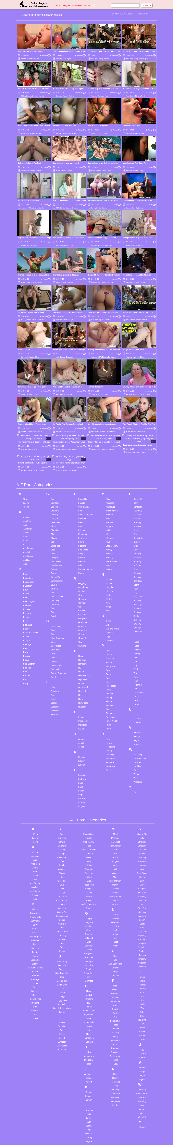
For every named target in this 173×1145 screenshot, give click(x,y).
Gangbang (83, 522)
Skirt (136, 480)
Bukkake (141, 208)
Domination (112, 357)
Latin (80, 721)
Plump (109, 636)
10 (124, 14)
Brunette (30, 59)
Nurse (108, 541)
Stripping (137, 547)
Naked (109, 514)
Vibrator (137, 667)
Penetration (111, 620)
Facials (81, 437)
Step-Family (83, 441)
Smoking (137, 496)
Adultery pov (31, 1101)
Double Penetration (59, 608)
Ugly (136, 649)
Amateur (59, 59)
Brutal (26, 606)
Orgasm (109, 567)
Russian (109, 705)
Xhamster (45, 55)
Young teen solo (59, 1125)
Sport (136, 523)
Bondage (42, 208)
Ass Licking (99, 59)
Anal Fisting (134, 59)
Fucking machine (86, 504)
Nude (108, 530)
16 (138, 14)
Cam (53, 434)
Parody (109, 609)
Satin (136, 437)
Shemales (138, 461)
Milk (108, 469)
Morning (109, 492)
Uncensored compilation (57, 1102)
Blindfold (40, 320)
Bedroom (27, 540)
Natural (109, 518)
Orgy (108, 571)
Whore (136, 709)
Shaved (137, 453)
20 (147, 14)
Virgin (136, 675)
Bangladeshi (28, 517)
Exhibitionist (56, 645)
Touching (138, 619)
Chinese (54, 469)
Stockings (138, 539)
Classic (54, 473)
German (82, 534)
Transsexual (139, 627)
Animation (27, 463)
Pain (108, 585)
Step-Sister (139, 473)
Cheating (55, 465)
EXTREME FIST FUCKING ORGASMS (68, 312)
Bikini (25, 556)
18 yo (93, 394)
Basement (129, 282)
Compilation (56, 496)
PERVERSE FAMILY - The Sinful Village (69, 350)
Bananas (108, 245)
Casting (71, 96)
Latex (80, 717)
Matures (109, 449)
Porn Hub (115, 354)
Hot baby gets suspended (28, 200)
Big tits (69, 59)
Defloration (56, 584)
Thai (135, 596)
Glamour (82, 545)
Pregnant (110, 648)
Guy (80, 576)
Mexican (109, 457)
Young (136, 727)
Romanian (110, 697)
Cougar (54, 504)
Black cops (30, 1123)
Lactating (82, 710)
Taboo (136, 576)
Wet (135, 705)
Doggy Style (56, 600)
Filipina (81, 465)
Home (57, 5)
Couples (71, 320)
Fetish (99, 133)
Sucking (137, 555)
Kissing (81, 692)
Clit (52, 476)
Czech (54, 551)
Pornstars (110, 640)
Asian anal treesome (34, 1109)
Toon (136, 615)
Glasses (82, 549)
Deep (53, 576)
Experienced (145, 394)
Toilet (136, 612)
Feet (80, 445)
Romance (110, 693)
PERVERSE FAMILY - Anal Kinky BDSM (139, 51)
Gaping (81, 526)
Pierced (109, 628)
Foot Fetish (83, 484)
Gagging (82, 518)
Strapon (137, 543)
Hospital (82, 626)
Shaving (137, 457)
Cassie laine (30, 1133)
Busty (25, 618)
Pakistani (110, 593)
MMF (108, 476)
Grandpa (82, 561)
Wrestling (138, 716)
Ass (138, 357)
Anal (64, 59)
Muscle (109, 504)
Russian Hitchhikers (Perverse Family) (33, 89)
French (81, 496)
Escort (54, 637)
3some (128, 245)
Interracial (82, 659)
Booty (25, 583)
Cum (53, 527)
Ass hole (27, 487)
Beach (26, 532)
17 (140, 14)
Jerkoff (81, 681)
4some (26, 441)
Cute (53, 547)
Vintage (137, 671)
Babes (132, 96)
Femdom (82, 453)
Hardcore (82, 598)
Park (108, 605)
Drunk (53, 612)
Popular (78, 5)
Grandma (82, 557)
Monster (109, 488)
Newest (87, 5)
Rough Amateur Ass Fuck (133, 350)
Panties (109, 597)
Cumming (55, 535)
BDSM (23, 96)
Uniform (137, 653)
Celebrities (55, 457)
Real (108, 674)
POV (108, 644)
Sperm (136, 519)
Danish (54, 569)
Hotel (80, 634)
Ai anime (29, 1105)
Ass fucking (68, 394)
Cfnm (53, 461)
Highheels (82, 614)
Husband (82, 641)
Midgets (109, 461)
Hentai (81, 606)
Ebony (35, 394)
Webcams (138, 697)
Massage (110, 437)
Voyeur (137, 679)
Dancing (54, 565)
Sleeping (137, 488)
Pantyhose (110, 601)
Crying (54, 519)
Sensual (137, 449)
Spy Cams (138, 531)
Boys (25, 587)
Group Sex (83, 573)
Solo (136, 504)
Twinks (137, 635)
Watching (138, 689)
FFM (80, 461)
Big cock (59, 96)
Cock (53, 488)
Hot (80, 630)
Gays (80, 530)
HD (79, 602)
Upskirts (137, 657)
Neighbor (110, 522)
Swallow (137, 558)
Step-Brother (29, 598)
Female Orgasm (85, 449)
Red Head (110, 681)
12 (129, 14)
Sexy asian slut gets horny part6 (66, 163)
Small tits (138, 492)
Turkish (137, 631)
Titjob (136, 604)
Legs (80, 729)
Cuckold (143, 282)
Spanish (137, 512)
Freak (143, 96)
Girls (80, 541)
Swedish (137, 562)
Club (53, 484)
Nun (108, 537)
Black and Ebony (30, 567)
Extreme (54, 649)
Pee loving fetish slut (131, 126)
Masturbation (112, 445)
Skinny (137, 476)
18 (142, 14)
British (26, 595)
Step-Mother (111, 496)
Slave (136, 484)
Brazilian (104, 394)
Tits (135, 608)
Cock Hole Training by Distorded (31, 312)
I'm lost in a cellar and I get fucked (137, 275)
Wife (136, 713)
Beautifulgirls (143, 59)
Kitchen (81, 696)
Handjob (82, 595)
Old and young (112, 563)
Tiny (135, 600)
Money (109, 484)
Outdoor (109, 575)
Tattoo (136, 580)
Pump (108, 659)
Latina (81, 725)
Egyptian (55, 626)
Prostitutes (110, 652)
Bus (25, 614)
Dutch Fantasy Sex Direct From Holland (34, 126)
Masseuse (110, 441)
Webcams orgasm (60, 1111)
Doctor (54, 592)
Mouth (109, 500)
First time (82, 473)
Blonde (138, 320)
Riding (109, 685)
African (26, 452)
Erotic (53, 634)
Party (108, 613)
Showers (137, 465)
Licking (81, 737)
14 (133, 14)
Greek (81, 569)
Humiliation (83, 637)
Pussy (108, 663)
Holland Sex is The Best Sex (64, 126)
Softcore (137, 500)
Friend (81, 500)
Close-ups (55, 480)
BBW (57, 208)
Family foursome (32, 1143)
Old (107, 559)
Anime (26, 467)
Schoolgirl (138, 441)
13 (131, 14)
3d (91, 320)
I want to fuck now (95, 387)
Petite (108, 624)
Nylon (108, 545)
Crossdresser (57, 515)
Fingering (82, 469)
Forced (81, 492)
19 (144, 14)
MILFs (109, 465)
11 (126, 14)
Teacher (137, 584)
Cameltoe (55, 437)
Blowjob (35, 96)
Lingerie (36, 59)
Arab (25, 471)
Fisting (81, 476)
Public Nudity (112, 655)
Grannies (105, 133)
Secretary (138, 445)
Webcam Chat (140, 693)
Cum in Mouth (57, 531)
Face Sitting (83, 434)
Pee (108, 616)
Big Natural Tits (104, 320)
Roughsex (110, 701)
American (101, 245)
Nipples (109, 526)
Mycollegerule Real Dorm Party (135, 163)
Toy (135, 623)
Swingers (138, 566)
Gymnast (82, 580)
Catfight (54, 453)
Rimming (110, 689)
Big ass (132, 394)
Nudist (109, 534)
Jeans (81, 677)
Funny (141, 170)
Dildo (53, 588)
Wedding (137, 701)
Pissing (109, 632)
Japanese (82, 674)
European (69, 357)
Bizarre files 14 (24, 350)
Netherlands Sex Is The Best (29, 163)
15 (135, 14)
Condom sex (56, 500)
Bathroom (24, 357)
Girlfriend (82, 537)
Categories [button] (68, 5)
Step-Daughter (57, 573)
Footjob (81, 488)
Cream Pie (55, 512)
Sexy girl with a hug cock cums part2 (138, 238)
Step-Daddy (56, 561)
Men (108, 453)
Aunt (25, 498)
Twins (136, 639)
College (54, 492)
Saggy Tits (138, 434)
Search (147, 5)
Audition (27, 495)
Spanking (138, 515)
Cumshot (55, 539)
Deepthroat (56, 580)
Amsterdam (25, 133)
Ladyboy (82, 714)
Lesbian (81, 733)
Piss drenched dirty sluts (98, 126)
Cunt (53, 543)
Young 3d (56, 1121)
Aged (57, 394)
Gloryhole (82, 553)
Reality (109, 677)
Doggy (54, 596)
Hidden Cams (84, 610)
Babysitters (28, 513)
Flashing (82, 480)
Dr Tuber (151, 93)
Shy (135, 469)
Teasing (137, 588)
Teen (136, 592)
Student (137, 551)
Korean (81, 699)
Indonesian (83, 655)
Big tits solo (30, 1119)
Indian (81, 652)
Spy (135, 527)
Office (108, 556)
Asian (58, 170)
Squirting (137, 535)
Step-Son (138, 508)
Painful (109, 589)
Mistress (109, 473)
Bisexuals (27, 559)
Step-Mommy (112, 480)
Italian (81, 663)
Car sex (54, 441)
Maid (108, 434)
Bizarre (23, 59)
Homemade (83, 622)
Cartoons (55, 445)
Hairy (80, 591)
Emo (53, 630)
